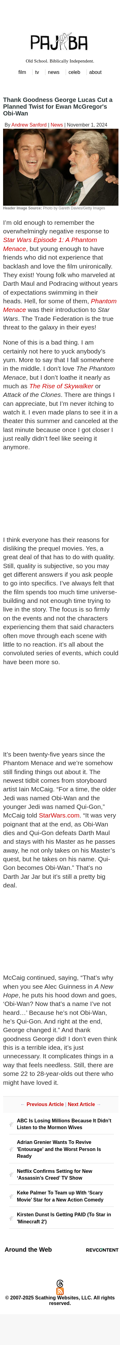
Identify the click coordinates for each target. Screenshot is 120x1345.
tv (37, 72)
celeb (74, 72)
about (95, 72)
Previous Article (45, 1104)
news (53, 72)
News (57, 124)
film (22, 72)
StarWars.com (59, 815)
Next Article (81, 1104)
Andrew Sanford (29, 124)
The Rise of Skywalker (61, 386)
